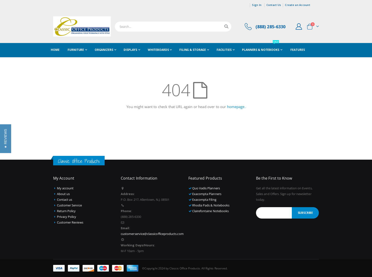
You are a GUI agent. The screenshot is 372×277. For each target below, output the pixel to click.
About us (63, 194)
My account (65, 188)
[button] (5, 138)
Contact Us (273, 5)
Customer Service (69, 205)
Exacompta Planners (206, 194)
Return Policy (66, 211)
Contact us (64, 199)
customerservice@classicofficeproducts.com (152, 234)
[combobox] (173, 27)
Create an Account (297, 5)
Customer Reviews (70, 222)
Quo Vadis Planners (206, 188)
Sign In (256, 5)
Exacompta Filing (204, 199)
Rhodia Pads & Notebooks (211, 205)
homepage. (236, 106)
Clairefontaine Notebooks (210, 211)
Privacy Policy (66, 217)
